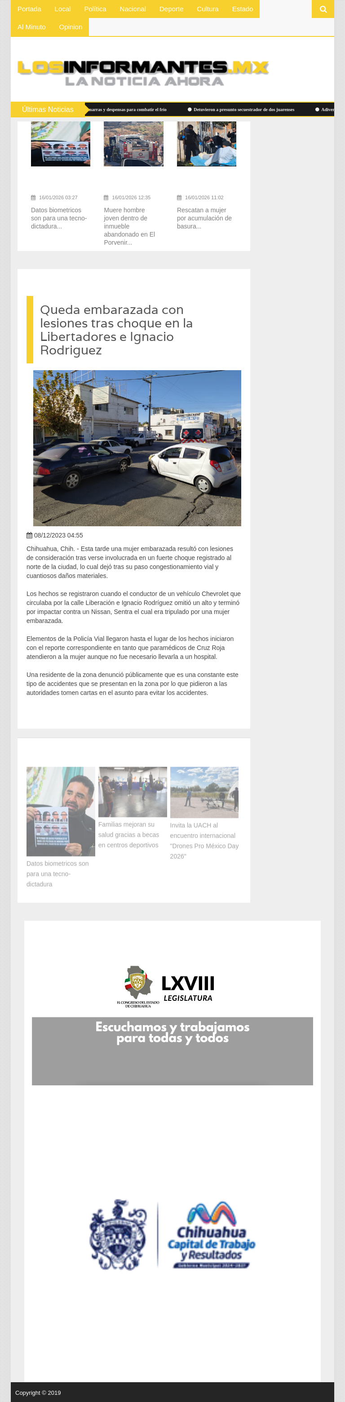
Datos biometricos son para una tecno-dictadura (58, 872)
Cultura (207, 9)
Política (95, 9)
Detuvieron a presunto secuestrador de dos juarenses (243, 109)
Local (63, 9)
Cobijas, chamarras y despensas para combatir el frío (114, 109)
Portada (29, 9)
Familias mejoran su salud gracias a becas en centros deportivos (128, 832)
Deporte (171, 9)
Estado (242, 9)
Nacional (133, 9)
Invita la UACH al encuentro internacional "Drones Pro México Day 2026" (204, 839)
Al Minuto (32, 27)
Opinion (71, 27)
